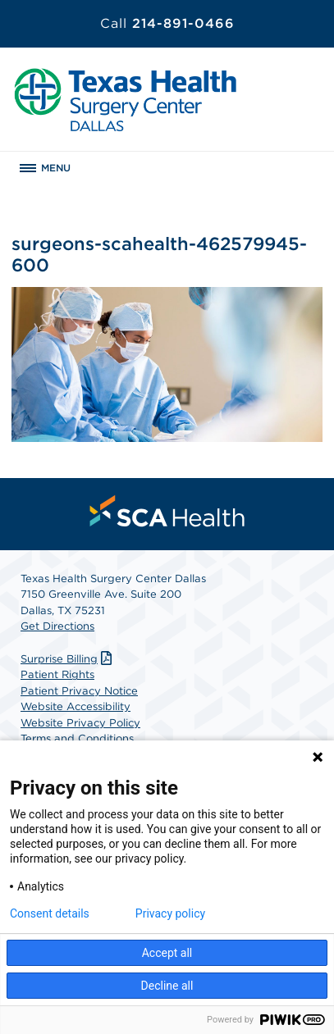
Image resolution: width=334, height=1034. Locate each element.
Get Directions (57, 626)
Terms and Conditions (77, 738)
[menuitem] (167, 511)
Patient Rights (57, 674)
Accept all (167, 952)
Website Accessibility (75, 706)
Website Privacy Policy (80, 723)
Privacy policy (170, 913)
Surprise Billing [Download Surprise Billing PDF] (68, 659)
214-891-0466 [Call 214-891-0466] (167, 23)
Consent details (49, 913)
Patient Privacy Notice (79, 691)
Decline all (167, 985)
